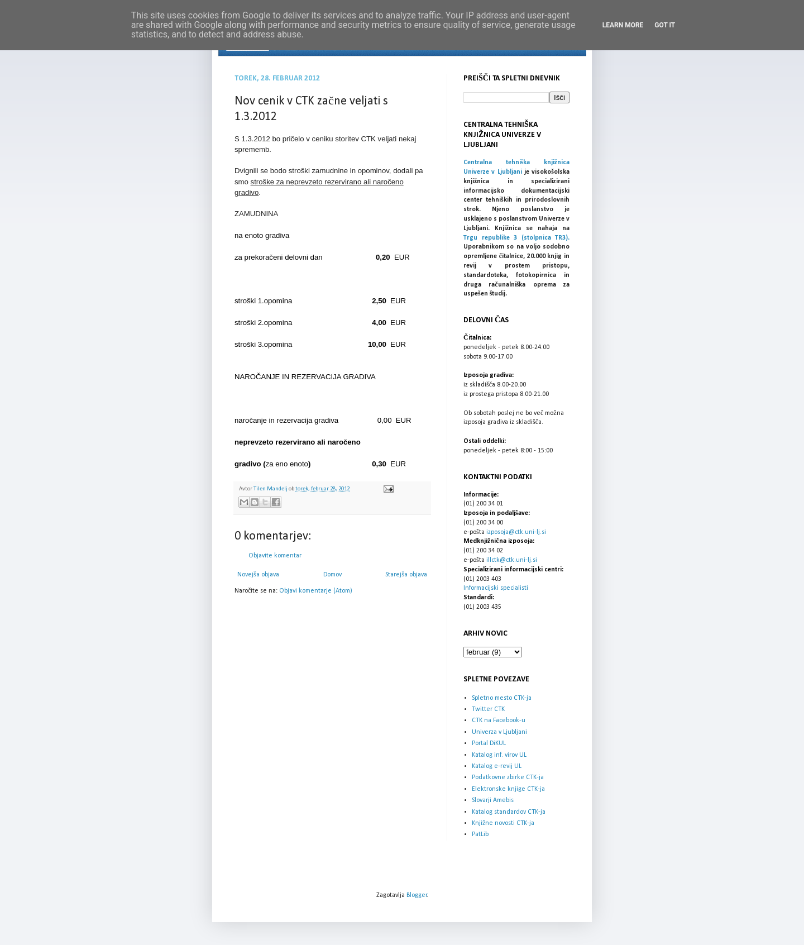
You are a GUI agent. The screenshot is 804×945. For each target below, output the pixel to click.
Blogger (416, 895)
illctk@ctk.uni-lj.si (511, 560)
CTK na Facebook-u (498, 720)
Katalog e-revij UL (496, 766)
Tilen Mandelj (271, 489)
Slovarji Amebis (493, 800)
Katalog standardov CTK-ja (508, 812)
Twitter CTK (488, 709)
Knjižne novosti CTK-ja (503, 823)
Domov (332, 574)
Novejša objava (258, 574)
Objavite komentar (275, 555)
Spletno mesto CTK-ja (502, 698)
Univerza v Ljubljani (499, 732)
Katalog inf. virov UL (499, 755)
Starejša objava (406, 574)
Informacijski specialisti (495, 588)
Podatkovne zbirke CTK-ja (508, 777)
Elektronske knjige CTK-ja (508, 789)
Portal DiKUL (489, 743)
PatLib (480, 834)
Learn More (623, 25)
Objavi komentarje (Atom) (315, 591)
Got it (664, 25)
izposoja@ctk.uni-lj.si (516, 532)
